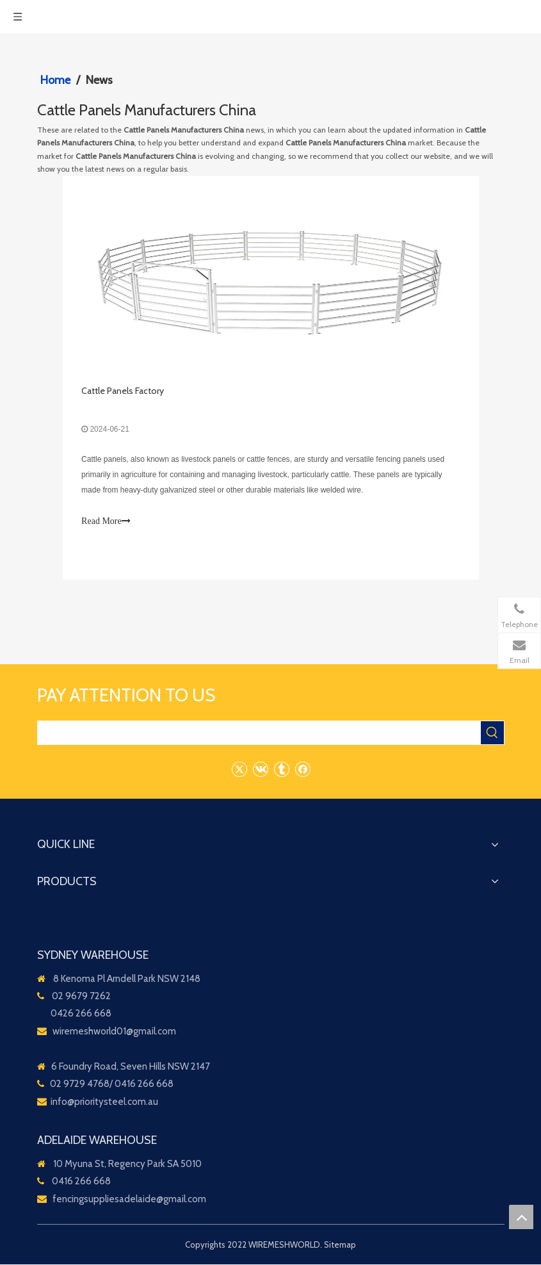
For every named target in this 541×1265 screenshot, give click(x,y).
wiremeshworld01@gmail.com (114, 1032)
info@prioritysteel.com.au (104, 1102)
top (521, 1217)
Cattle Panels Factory (123, 391)
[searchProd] (259, 733)
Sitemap (340, 1245)
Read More (106, 522)
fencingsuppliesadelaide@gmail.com (129, 1199)
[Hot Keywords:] (492, 733)
